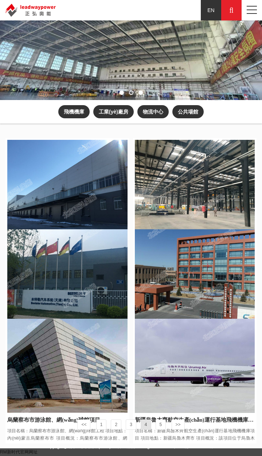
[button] (121, 93)
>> (178, 424)
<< (83, 424)
